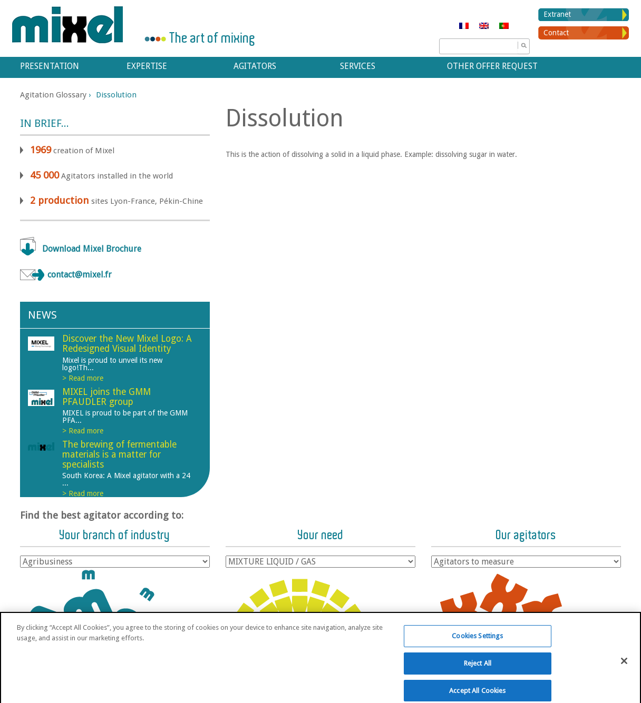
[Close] (624, 666)
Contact (556, 32)
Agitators (255, 66)
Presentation (49, 66)
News (42, 315)
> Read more (82, 378)
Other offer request (492, 66)
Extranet (557, 14)
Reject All (477, 669)
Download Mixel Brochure (91, 249)
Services (357, 66)
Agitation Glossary (53, 95)
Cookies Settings (477, 642)
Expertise (147, 66)
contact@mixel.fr (79, 275)
